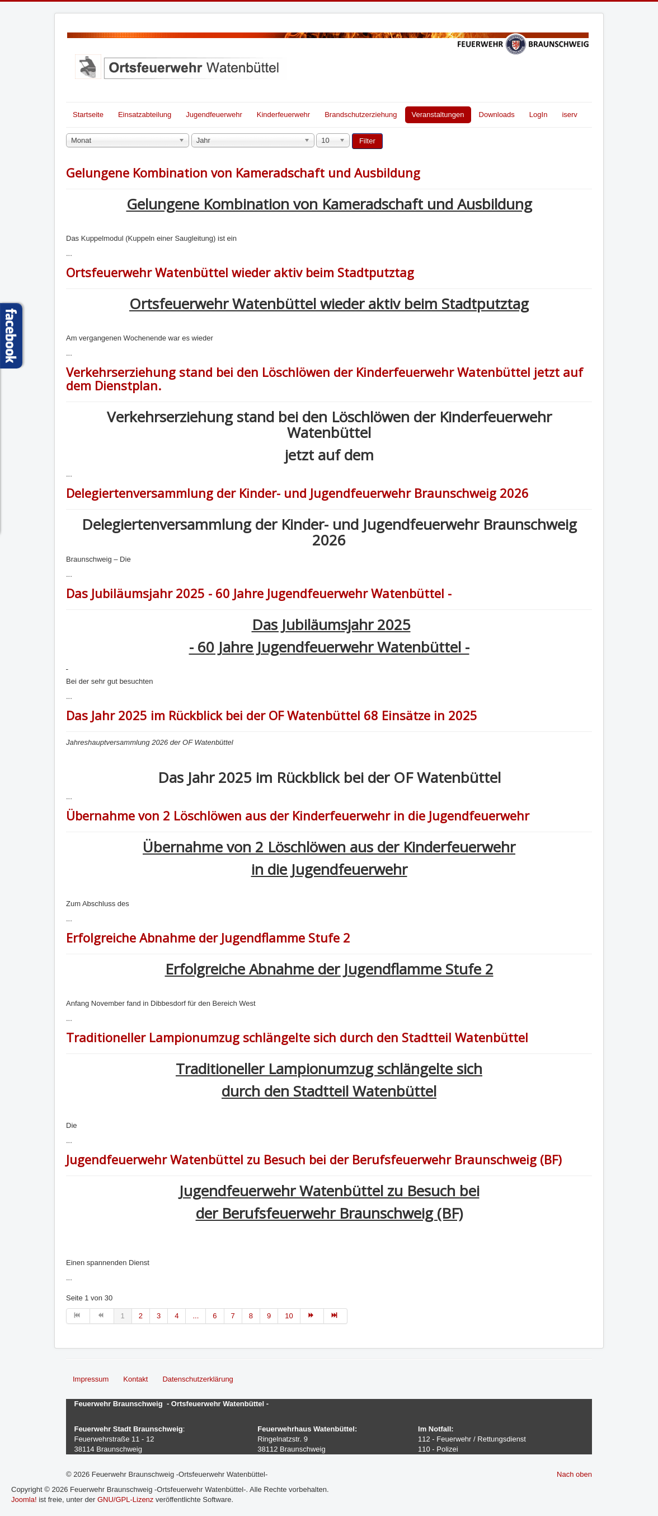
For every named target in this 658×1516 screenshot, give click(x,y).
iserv (569, 114)
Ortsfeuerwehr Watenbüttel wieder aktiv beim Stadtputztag (240, 272)
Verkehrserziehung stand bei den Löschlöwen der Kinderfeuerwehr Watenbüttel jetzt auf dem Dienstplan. (324, 378)
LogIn (538, 114)
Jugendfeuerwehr (214, 114)
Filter (367, 141)
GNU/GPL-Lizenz (125, 1499)
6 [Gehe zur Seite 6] (215, 1316)
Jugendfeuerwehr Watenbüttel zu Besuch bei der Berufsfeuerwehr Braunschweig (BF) (314, 1159)
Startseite (88, 114)
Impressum (91, 1379)
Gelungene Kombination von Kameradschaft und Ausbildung (243, 172)
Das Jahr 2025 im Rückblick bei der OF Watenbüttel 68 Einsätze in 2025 (271, 715)
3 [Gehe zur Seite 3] (159, 1316)
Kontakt (135, 1379)
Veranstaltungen (438, 114)
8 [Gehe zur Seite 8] (251, 1316)
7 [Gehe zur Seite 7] (233, 1316)
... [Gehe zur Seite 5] (195, 1316)
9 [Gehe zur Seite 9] (269, 1316)
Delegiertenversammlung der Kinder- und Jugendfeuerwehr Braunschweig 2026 (297, 492)
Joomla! (24, 1499)
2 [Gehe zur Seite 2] (141, 1316)
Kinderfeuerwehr (283, 114)
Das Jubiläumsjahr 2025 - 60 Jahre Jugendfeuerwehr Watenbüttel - (259, 593)
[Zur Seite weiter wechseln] (312, 1316)
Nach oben (574, 1474)
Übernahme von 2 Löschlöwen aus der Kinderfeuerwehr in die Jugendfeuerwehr (297, 815)
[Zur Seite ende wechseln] (335, 1316)
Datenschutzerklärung (197, 1379)
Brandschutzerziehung (361, 114)
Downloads (497, 114)
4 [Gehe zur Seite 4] (176, 1316)
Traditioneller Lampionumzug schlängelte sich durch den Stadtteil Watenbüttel (297, 1037)
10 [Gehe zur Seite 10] (289, 1316)
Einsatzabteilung (144, 114)
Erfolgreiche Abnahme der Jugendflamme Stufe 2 (208, 937)
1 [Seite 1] (123, 1316)
